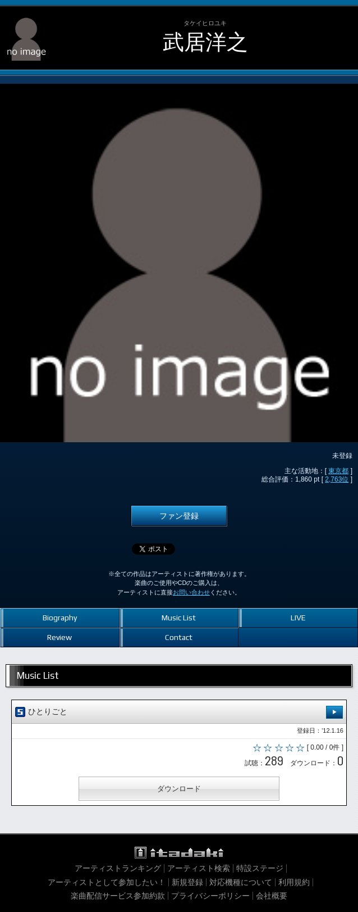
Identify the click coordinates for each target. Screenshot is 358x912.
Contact (178, 637)
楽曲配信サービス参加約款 (118, 895)
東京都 (338, 471)
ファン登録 (179, 515)
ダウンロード (179, 788)
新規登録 (187, 882)
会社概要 (271, 895)
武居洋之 (205, 42)
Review (59, 637)
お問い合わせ (191, 592)
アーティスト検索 (198, 868)
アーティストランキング (118, 868)
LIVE (298, 617)
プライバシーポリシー (210, 895)
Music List (179, 617)
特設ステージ (259, 868)
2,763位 (336, 479)
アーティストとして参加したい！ (107, 882)
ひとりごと (179, 712)
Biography (60, 617)
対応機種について (240, 882)
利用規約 (294, 882)
